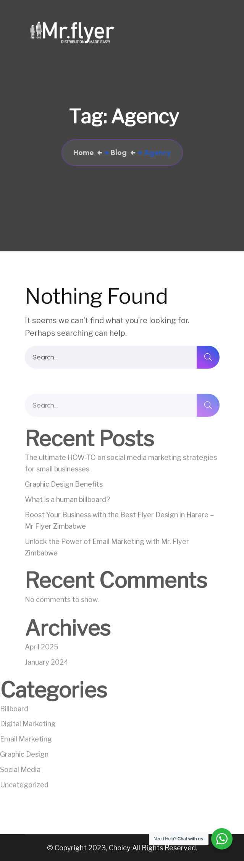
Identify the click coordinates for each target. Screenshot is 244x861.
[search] (208, 357)
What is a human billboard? (67, 501)
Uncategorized (24, 786)
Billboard (14, 710)
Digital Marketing (28, 725)
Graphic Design (24, 756)
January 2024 (46, 663)
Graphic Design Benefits (64, 486)
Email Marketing (26, 740)
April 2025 (41, 648)
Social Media (20, 771)
